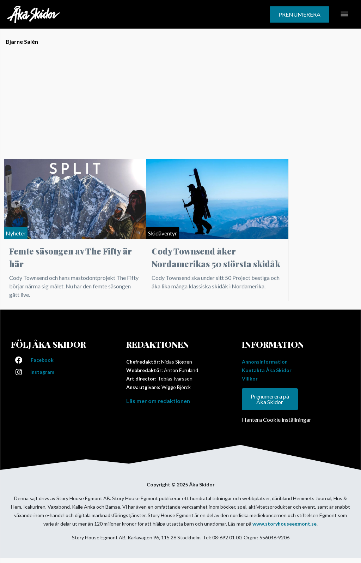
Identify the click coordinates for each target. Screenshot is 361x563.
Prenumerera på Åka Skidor (270, 399)
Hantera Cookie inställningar (276, 419)
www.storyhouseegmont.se (284, 524)
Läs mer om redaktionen (158, 400)
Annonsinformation (265, 362)
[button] (299, 14)
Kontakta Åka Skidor (267, 370)
